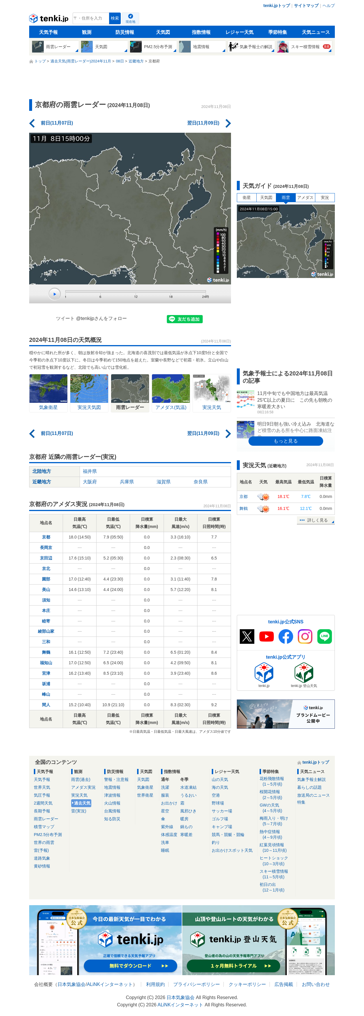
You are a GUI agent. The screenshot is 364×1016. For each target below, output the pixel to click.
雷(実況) (78, 811)
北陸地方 (41, 471)
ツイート (65, 318)
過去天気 (82, 803)
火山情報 (112, 803)
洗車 (165, 842)
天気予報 (48, 32)
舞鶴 (46, 652)
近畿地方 (41, 481)
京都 (46, 537)
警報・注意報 (116, 779)
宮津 (46, 673)
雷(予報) (41, 850)
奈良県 (201, 481)
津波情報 (112, 795)
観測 (86, 32)
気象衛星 (145, 787)
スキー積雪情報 (276, 874)
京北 (46, 568)
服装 (165, 795)
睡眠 (165, 850)
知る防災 (112, 818)
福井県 (90, 471)
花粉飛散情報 (276, 781)
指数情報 (201, 32)
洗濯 (165, 787)
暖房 (184, 818)
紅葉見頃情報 (276, 847)
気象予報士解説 (311, 779)
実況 (325, 197)
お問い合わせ (316, 984)
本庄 (46, 610)
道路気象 (42, 858)
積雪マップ (44, 826)
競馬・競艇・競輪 (228, 834)
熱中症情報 (276, 834)
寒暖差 (186, 834)
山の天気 (220, 779)
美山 (46, 589)
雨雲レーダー (46, 818)
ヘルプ (329, 5)
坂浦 (46, 683)
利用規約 (155, 984)
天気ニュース (316, 32)
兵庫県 (127, 481)
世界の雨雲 (44, 842)
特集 (301, 802)
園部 (46, 579)
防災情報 (125, 32)
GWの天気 (276, 808)
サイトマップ (306, 5)
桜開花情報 (276, 794)
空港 (216, 795)
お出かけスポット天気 (232, 850)
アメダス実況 (83, 787)
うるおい (188, 795)
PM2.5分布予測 (48, 834)
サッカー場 (222, 811)
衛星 (247, 197)
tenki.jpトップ (276, 5)
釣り (216, 842)
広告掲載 (283, 984)
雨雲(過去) (80, 779)
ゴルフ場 (220, 818)
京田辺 (46, 558)
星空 (165, 811)
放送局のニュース (313, 795)
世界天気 (42, 787)
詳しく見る (317, 520)
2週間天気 (43, 803)
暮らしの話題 (309, 787)
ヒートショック (276, 861)
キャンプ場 (222, 826)
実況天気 (79, 795)
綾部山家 (46, 631)
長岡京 (46, 547)
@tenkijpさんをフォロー (101, 318)
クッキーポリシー (247, 984)
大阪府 (90, 481)
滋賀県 (164, 481)
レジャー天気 (239, 32)
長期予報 (42, 811)
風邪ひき (188, 811)
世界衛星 (145, 795)
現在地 (130, 21)
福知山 (46, 662)
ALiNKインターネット (110, 984)
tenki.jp (49, 20)
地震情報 (112, 787)
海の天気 (220, 787)
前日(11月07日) (57, 122)
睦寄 (46, 621)
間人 (46, 704)
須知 (46, 600)
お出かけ (169, 803)
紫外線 (167, 826)
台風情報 (112, 811)
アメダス (305, 197)
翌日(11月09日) (203, 122)
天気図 (163, 32)
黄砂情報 (42, 866)
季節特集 (277, 32)
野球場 (218, 803)
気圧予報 (42, 795)
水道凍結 (188, 787)
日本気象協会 (71, 984)
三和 (46, 641)
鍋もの (186, 826)
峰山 (46, 694)
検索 (115, 18)
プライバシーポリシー (196, 984)
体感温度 (169, 834)
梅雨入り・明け (276, 821)
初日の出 (276, 887)
